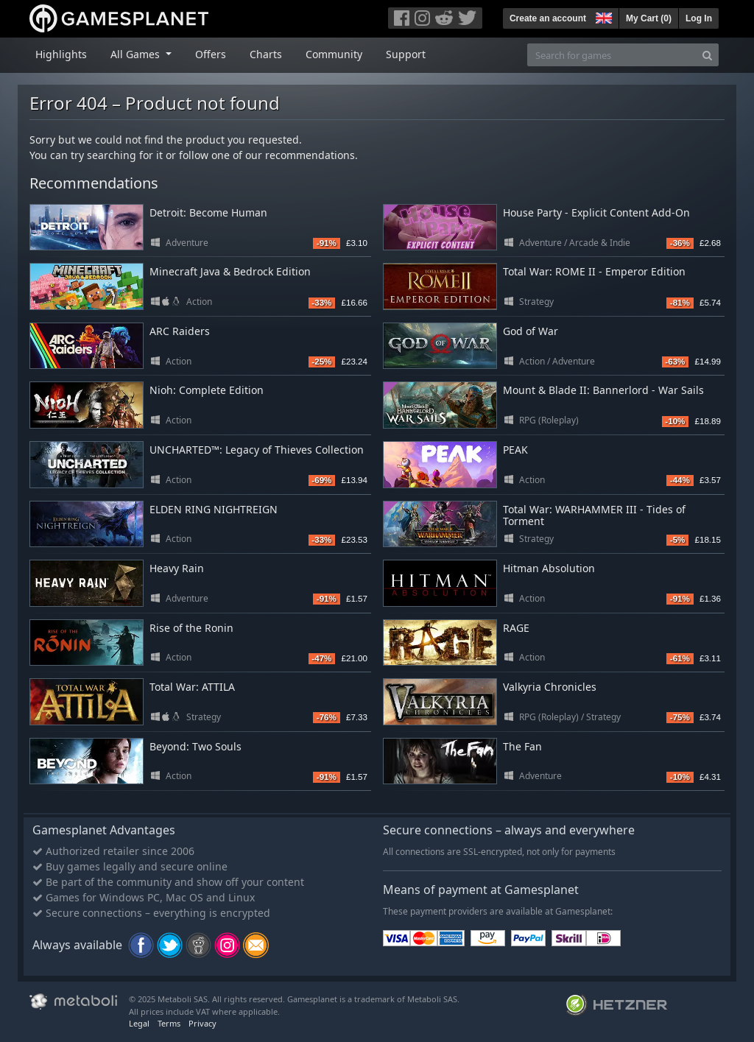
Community (334, 54)
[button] (602, 16)
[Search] (707, 54)
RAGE (516, 628)
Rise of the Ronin (191, 628)
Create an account (548, 18)
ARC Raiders (179, 331)
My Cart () (649, 18)
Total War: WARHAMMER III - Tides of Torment (594, 515)
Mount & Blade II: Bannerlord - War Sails (603, 390)
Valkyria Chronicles (549, 687)
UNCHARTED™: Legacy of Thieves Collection (256, 450)
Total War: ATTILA (192, 687)
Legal (139, 1023)
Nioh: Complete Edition (206, 390)
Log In (699, 18)
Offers (210, 54)
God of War (530, 331)
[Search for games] (612, 54)
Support (406, 54)
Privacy (202, 1023)
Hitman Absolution (549, 568)
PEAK (515, 450)
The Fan (522, 746)
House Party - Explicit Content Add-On (596, 212)
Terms (169, 1023)
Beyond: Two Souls (195, 746)
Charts (266, 54)
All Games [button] (136, 54)
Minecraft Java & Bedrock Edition (230, 271)
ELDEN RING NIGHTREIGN (213, 509)
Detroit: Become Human (208, 212)
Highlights (61, 54)
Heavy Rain (176, 568)
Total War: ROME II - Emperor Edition (594, 271)
